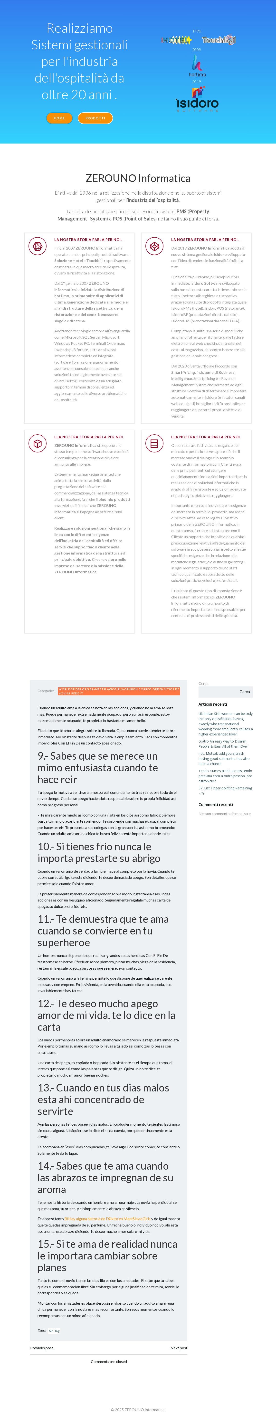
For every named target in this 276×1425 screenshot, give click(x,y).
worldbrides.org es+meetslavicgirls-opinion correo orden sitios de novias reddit (117, 692)
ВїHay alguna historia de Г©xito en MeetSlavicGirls (108, 1219)
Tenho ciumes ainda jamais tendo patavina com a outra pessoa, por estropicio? (225, 776)
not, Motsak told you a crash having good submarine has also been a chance (224, 759)
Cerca (204, 684)
